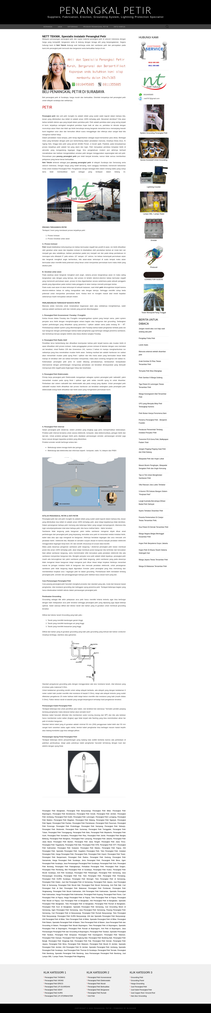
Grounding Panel (137, 980)
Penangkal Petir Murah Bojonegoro (73, 925)
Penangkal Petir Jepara (103, 882)
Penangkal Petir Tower (116, 854)
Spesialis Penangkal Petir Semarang (88, 907)
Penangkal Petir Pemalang (114, 876)
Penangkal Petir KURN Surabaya (56, 879)
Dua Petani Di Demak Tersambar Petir (153, 527)
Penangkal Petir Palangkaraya (67, 867)
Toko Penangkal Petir (109, 851)
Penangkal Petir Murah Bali (69, 885)
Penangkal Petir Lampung (81, 839)
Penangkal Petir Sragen (115, 867)
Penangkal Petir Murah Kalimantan (67, 891)
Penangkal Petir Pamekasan (83, 823)
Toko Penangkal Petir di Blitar (77, 919)
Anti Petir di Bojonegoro (111, 929)
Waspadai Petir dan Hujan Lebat (151, 459)
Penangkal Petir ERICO (54, 984)
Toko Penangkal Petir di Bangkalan (79, 904)
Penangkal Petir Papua (111, 848)
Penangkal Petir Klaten (51, 882)
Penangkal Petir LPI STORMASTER (59, 996)
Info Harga (119, 26)
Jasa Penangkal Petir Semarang (92, 910)
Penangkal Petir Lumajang (106, 817)
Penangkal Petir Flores (113, 894)
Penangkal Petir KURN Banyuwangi (71, 916)
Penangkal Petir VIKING (54, 980)
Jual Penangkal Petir (139, 987)
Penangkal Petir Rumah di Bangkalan (110, 904)
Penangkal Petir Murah (97, 984)
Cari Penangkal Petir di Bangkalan (75, 901)
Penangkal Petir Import (97, 854)
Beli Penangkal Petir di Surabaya (73, 92)
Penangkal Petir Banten (63, 842)
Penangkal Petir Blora (111, 860)
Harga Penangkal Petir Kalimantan (69, 894)
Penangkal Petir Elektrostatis (99, 980)
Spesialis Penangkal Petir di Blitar (103, 919)
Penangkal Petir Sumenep (76, 829)
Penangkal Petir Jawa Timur (113, 842)
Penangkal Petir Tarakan (99, 932)
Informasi (73, 26)
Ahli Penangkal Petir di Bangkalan (103, 901)
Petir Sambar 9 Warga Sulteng (150, 377)
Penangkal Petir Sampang (92, 826)
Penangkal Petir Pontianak (99, 888)
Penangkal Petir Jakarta (102, 839)
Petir (47, 107)
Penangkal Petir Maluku (90, 848)
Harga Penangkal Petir (65, 854)
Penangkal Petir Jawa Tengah (87, 842)
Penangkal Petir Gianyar (51, 938)
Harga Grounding (137, 984)
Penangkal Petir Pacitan (61, 823)
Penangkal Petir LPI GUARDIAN (57, 987)
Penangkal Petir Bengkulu (60, 839)
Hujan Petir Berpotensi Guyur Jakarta (153, 543)
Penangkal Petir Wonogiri (82, 879)
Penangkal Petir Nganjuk (106, 820)
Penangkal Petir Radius (78, 857)
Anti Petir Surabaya (65, 873)
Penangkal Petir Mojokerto (101, 832)
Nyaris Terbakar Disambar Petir (151, 511)
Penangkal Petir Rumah (97, 993)
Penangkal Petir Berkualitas (98, 987)
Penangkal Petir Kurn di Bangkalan (57, 907)
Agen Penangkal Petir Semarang (65, 910)
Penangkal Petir (105, 10)
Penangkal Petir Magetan (64, 820)
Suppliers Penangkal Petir (88, 851)
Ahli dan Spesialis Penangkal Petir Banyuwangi (106, 916)
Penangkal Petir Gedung (100, 857)
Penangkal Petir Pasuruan (106, 823)
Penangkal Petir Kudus (102, 870)
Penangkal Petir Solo (108, 863)
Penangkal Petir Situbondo (53, 829)
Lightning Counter (154, 187)
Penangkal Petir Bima (58, 944)
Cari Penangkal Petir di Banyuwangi (66, 913)
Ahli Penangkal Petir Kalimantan (95, 891)
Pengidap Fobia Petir (147, 338)
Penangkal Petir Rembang (52, 870)
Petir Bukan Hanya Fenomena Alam (153, 413)
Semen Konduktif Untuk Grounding (153, 160)
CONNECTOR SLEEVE (154, 279)
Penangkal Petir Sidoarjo (115, 826)
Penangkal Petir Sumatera (57, 836)
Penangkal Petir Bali (73, 845)
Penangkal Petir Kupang (93, 894)
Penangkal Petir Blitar (101, 811)
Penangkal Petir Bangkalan (53, 811)
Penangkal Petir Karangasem (90, 935)
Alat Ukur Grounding (139, 996)
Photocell (153, 267)
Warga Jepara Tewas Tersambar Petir (153, 560)
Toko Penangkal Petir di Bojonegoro (103, 925)
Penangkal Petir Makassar (75, 888)
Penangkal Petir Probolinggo (68, 826)
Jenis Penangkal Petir (91, 860)
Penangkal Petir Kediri (63, 817)
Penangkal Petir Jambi (96, 836)
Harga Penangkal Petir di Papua (77, 898)
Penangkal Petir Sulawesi (68, 848)
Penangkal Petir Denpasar (66, 935)
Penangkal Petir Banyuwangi (79, 811)
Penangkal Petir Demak (102, 941)
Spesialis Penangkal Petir (66, 851)
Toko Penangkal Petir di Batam (93, 922)
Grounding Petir (137, 977)
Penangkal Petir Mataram (78, 944)
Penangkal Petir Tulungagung (60, 832)
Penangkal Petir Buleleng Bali (100, 938)
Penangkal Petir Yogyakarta (53, 845)
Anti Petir (91, 996)
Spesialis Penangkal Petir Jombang (103, 947)
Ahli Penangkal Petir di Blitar (53, 919)
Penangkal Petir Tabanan (114, 935)
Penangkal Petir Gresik (86, 814)
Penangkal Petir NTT (108, 845)
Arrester (154, 240)
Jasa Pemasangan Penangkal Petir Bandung (103, 953)
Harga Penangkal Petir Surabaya (66, 860)
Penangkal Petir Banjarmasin (54, 857)
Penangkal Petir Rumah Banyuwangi (97, 913)
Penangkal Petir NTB (90, 845)
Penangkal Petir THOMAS (55, 977)
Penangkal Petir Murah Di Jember (103, 944)
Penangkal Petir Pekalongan (85, 873)
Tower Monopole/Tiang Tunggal (154, 313)
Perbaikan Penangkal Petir (93, 867)
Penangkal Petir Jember (106, 814)
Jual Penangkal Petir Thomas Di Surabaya (80, 950)
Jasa (60, 26)
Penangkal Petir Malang (85, 820)
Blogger (131, 1008)
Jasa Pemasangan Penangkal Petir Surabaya (81, 863)
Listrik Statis (143, 345)
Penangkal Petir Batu (81, 832)
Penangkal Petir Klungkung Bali (75, 938)
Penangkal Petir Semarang (110, 873)
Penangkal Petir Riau (77, 836)
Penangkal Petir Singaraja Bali (60, 941)
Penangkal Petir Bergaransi (98, 990)
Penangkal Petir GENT (54, 990)
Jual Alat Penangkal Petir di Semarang (77, 882)
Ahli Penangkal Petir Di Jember (75, 947)
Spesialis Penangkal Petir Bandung (69, 953)
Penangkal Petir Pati (72, 876)
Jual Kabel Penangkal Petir (141, 990)
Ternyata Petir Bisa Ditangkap (150, 371)
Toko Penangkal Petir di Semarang (110, 879)
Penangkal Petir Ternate (107, 950)
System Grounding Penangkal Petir (153, 133)
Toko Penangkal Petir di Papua (103, 898)
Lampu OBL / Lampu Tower (153, 214)
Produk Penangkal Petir (95, 26)
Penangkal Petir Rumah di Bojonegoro (84, 929)
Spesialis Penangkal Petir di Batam (66, 922)
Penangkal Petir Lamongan (83, 817)
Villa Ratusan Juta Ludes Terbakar (152, 485)
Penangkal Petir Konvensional (99, 977)
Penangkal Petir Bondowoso (64, 814)
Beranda (48, 26)
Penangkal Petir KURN (54, 993)
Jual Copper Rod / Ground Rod (143, 993)
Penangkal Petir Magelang (74, 956)
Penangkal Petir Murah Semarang (95, 885)
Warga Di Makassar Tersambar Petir (153, 566)
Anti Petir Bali (115, 885)
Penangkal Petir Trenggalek (100, 829)
